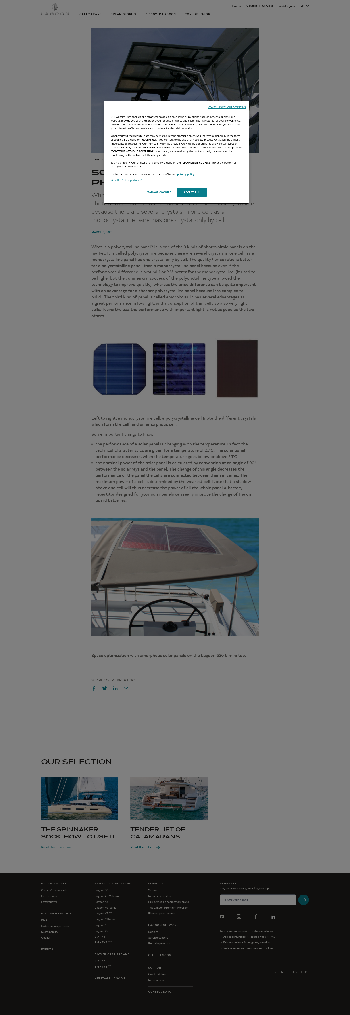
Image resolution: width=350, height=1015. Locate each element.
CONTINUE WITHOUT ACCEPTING (227, 107)
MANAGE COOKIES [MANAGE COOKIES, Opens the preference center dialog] (159, 192)
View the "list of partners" (126, 180)
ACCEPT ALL (191, 192)
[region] (176, 152)
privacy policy (186, 174)
